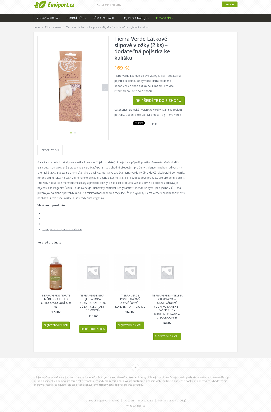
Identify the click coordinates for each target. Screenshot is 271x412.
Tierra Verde (173, 114)
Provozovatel (146, 400)
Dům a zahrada (104, 18)
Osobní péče (75, 18)
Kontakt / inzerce (135, 405)
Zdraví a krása (47, 18)
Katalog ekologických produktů (102, 400)
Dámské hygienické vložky (145, 109)
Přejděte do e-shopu (161, 100)
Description (50, 150)
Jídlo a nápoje (135, 18)
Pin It (154, 124)
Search (230, 4)
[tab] (50, 150)
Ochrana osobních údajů (172, 400)
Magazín (163, 18)
